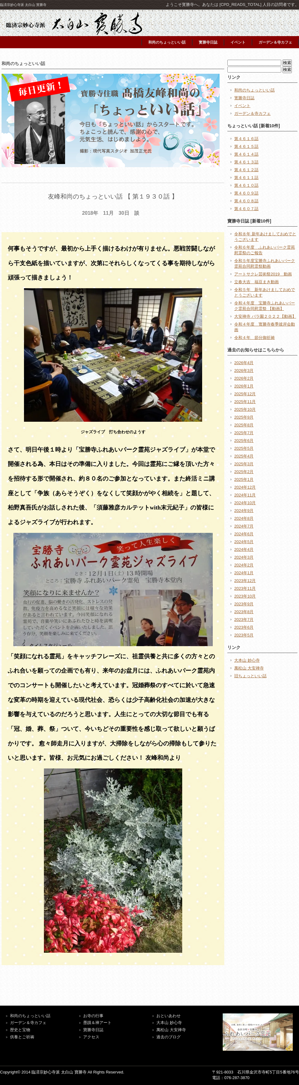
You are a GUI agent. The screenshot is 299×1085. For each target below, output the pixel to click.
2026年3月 (244, 370)
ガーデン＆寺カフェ (275, 42)
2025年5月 (244, 448)
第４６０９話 (246, 193)
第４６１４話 (246, 154)
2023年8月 (244, 611)
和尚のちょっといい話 (167, 42)
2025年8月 (244, 425)
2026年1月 (244, 386)
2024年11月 (245, 495)
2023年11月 (245, 588)
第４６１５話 (246, 146)
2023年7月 (244, 619)
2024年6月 (244, 534)
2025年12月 (245, 394)
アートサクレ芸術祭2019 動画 (263, 274)
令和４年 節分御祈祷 (254, 337)
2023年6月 (244, 627)
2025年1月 (244, 479)
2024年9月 (244, 510)
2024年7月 (244, 526)
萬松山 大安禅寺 (249, 668)
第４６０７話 (246, 208)
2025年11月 (245, 401)
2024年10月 (245, 502)
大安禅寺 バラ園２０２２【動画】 (265, 316)
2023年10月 (245, 596)
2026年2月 (244, 378)
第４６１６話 (246, 138)
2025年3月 (244, 464)
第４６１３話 (246, 162)
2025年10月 (245, 409)
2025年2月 (244, 471)
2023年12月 (245, 580)
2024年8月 (244, 518)
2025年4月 (244, 456)
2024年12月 (245, 487)
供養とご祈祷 (22, 1037)
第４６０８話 (246, 201)
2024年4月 (244, 549)
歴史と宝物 (20, 1029)
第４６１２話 (246, 169)
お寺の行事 (93, 1015)
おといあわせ (168, 1015)
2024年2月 (244, 565)
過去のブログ (168, 1037)
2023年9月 (244, 604)
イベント (237, 42)
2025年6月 (244, 440)
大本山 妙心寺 (247, 660)
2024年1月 (244, 573)
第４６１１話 (246, 177)
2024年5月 (244, 541)
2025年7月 (244, 432)
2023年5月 (244, 635)
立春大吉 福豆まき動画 (256, 281)
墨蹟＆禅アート (97, 1022)
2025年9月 (244, 417)
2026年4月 (244, 362)
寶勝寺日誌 (93, 1029)
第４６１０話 (246, 185)
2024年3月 (244, 557)
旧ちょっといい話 (250, 676)
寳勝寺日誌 (208, 42)
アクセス (91, 1037)
